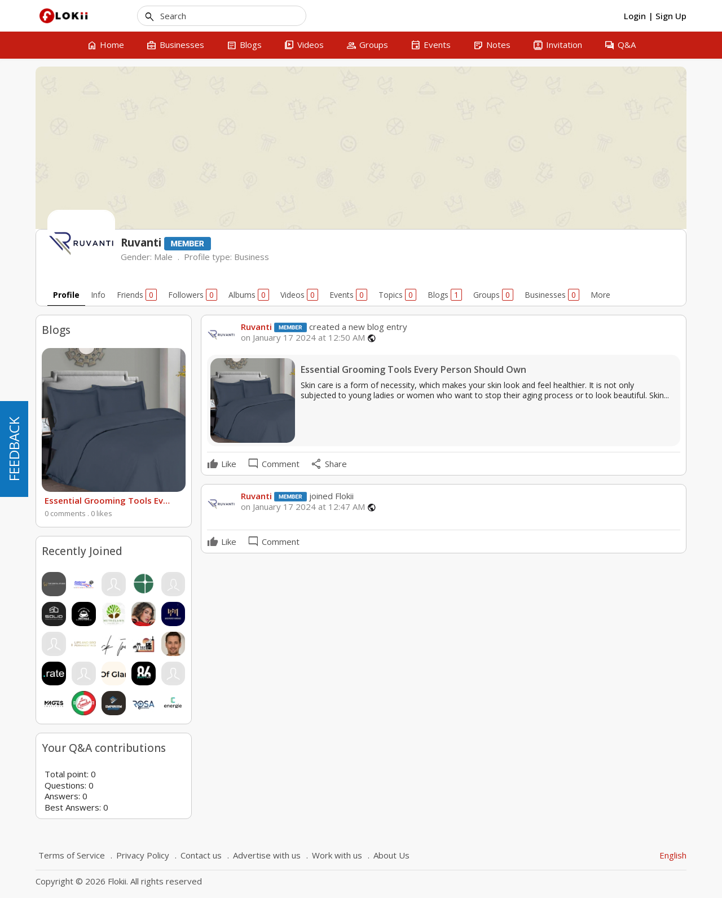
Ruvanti (256, 326)
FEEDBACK (14, 449)
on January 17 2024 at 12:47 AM (303, 506)
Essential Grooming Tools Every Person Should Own (108, 500)
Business (251, 256)
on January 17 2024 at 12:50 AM (303, 337)
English (672, 855)
